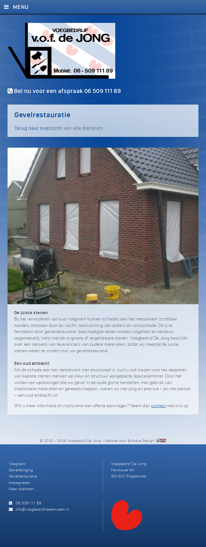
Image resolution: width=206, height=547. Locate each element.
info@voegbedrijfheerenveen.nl (42, 509)
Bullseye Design (141, 440)
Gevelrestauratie (23, 476)
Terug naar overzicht (38, 128)
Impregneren (19, 482)
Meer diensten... (23, 488)
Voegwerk (17, 463)
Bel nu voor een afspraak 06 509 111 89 (64, 91)
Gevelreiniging (21, 469)
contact (158, 405)
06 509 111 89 (28, 503)
